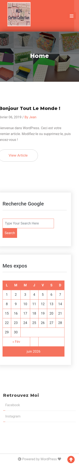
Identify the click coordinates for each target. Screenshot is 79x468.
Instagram (12, 383)
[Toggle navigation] (71, 15)
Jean (26, 117)
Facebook (12, 372)
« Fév (9, 342)
